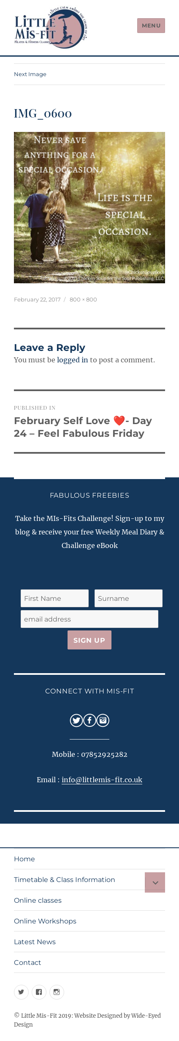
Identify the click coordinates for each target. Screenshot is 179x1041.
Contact (27, 963)
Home (24, 859)
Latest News (35, 942)
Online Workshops (45, 921)
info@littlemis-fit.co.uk (102, 779)
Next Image (30, 74)
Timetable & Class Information (64, 880)
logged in (72, 360)
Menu (151, 25)
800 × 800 (83, 299)
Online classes (38, 900)
